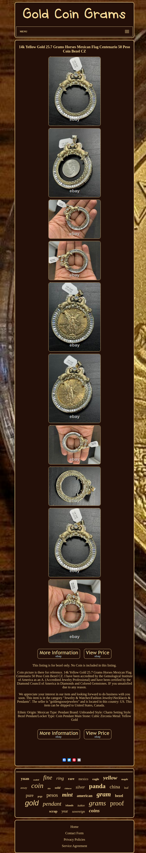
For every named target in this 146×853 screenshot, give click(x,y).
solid (57, 787)
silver (80, 787)
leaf (126, 787)
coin (37, 785)
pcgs (40, 796)
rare (71, 779)
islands (69, 805)
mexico (83, 779)
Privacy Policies (74, 839)
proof (117, 803)
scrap (53, 811)
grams (97, 803)
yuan (25, 778)
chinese (67, 788)
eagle (95, 779)
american (85, 795)
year (65, 811)
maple (124, 779)
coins (94, 810)
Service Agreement (74, 846)
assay (23, 787)
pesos (52, 795)
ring (60, 778)
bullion (81, 805)
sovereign (78, 811)
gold (32, 803)
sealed (36, 779)
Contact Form (74, 833)
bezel (119, 796)
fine (47, 777)
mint (67, 795)
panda (97, 786)
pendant (52, 803)
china (115, 786)
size (49, 788)
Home (74, 826)
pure (29, 795)
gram (104, 794)
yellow (110, 778)
